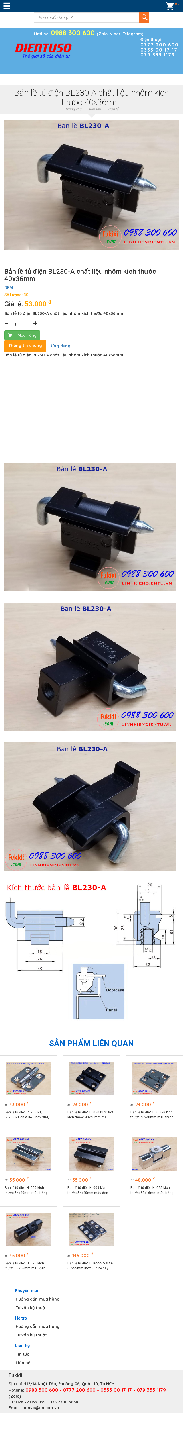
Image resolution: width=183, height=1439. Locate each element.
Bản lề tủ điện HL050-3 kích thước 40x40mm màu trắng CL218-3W (152, 1115)
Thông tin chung (25, 345)
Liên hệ (23, 1362)
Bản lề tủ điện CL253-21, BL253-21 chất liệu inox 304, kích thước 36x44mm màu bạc (29, 1115)
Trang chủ (73, 109)
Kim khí (95, 109)
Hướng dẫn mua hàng (38, 1299)
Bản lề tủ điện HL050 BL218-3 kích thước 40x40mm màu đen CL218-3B (90, 1115)
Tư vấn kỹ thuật (31, 1307)
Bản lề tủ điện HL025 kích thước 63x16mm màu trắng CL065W (152, 1190)
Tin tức (22, 1354)
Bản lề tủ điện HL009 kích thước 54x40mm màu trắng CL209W (26, 1190)
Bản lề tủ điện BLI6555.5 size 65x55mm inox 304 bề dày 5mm (90, 1266)
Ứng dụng (61, 345)
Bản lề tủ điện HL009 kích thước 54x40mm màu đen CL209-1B (87, 1190)
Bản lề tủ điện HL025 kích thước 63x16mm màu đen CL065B (25, 1266)
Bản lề (113, 109)
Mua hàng (22, 335)
